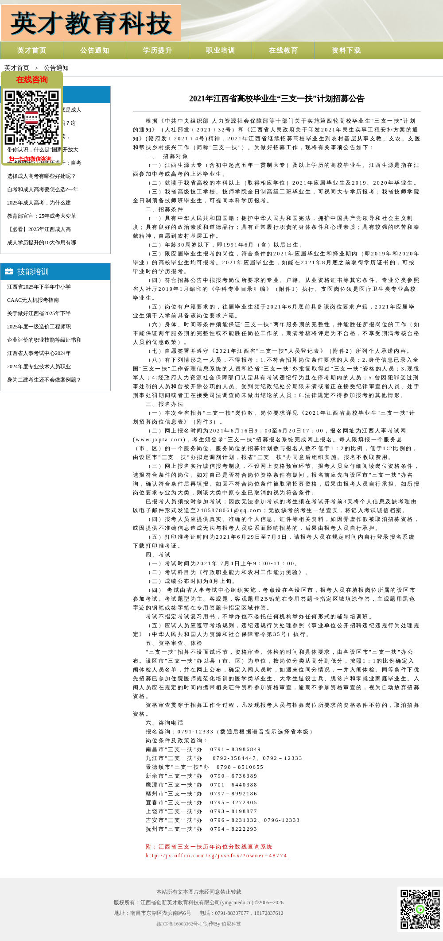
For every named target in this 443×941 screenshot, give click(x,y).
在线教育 (283, 50)
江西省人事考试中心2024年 (39, 353)
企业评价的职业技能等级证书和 (44, 340)
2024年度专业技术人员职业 (39, 366)
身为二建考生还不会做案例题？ (44, 380)
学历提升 (157, 50)
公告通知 (94, 50)
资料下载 (346, 50)
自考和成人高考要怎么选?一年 (42, 189)
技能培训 (33, 271)
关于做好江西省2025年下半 (39, 313)
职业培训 (220, 50)
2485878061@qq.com (229, 510)
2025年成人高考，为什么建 (39, 203)
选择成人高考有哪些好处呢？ (41, 176)
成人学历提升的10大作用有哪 (41, 242)
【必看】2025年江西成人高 (39, 229)
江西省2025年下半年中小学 (39, 287)
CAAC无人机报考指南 (33, 300)
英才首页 (32, 50)
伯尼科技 (231, 923)
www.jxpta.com (159, 439)
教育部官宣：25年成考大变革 (41, 216)
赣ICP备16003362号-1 (179, 923)
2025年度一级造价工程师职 (39, 327)
